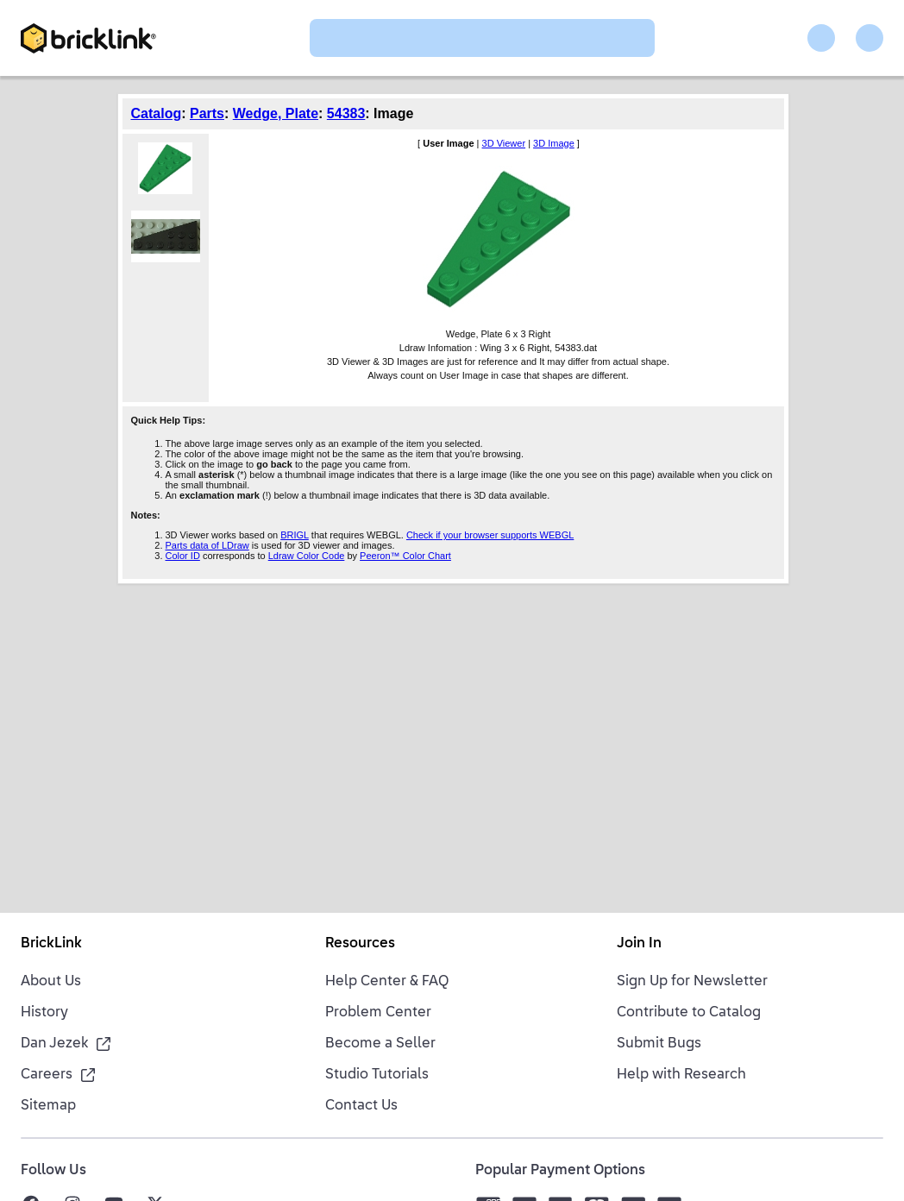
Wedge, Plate (275, 113)
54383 (346, 113)
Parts (207, 113)
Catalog (156, 113)
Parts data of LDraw (207, 545)
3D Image (553, 143)
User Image (448, 143)
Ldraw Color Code (306, 555)
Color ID (183, 555)
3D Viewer (504, 143)
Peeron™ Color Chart (405, 555)
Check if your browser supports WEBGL (490, 535)
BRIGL (294, 535)
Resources (360, 944)
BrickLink (51, 944)
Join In (639, 944)
